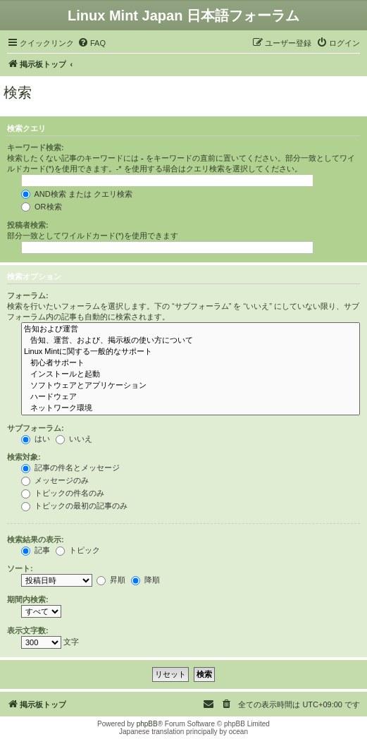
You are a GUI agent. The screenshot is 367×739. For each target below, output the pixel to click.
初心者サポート (191, 363)
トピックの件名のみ (62, 493)
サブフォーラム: (35, 428)
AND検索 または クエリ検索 (76, 194)
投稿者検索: (28, 225)
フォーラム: (28, 295)
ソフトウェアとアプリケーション (191, 385)
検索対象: (24, 457)
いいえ (74, 438)
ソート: (20, 568)
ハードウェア (191, 397)
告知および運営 (191, 329)
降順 (145, 579)
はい (35, 438)
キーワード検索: (35, 147)
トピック (78, 550)
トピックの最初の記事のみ (74, 505)
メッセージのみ (55, 480)
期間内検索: (28, 599)
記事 (35, 550)
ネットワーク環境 (191, 408)
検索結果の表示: (35, 539)
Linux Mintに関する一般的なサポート (191, 352)
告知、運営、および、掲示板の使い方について (191, 340)
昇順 (111, 579)
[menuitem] (91, 43)
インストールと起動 (191, 374)
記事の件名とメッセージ (70, 467)
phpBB (147, 724)
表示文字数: (28, 630)
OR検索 (41, 206)
